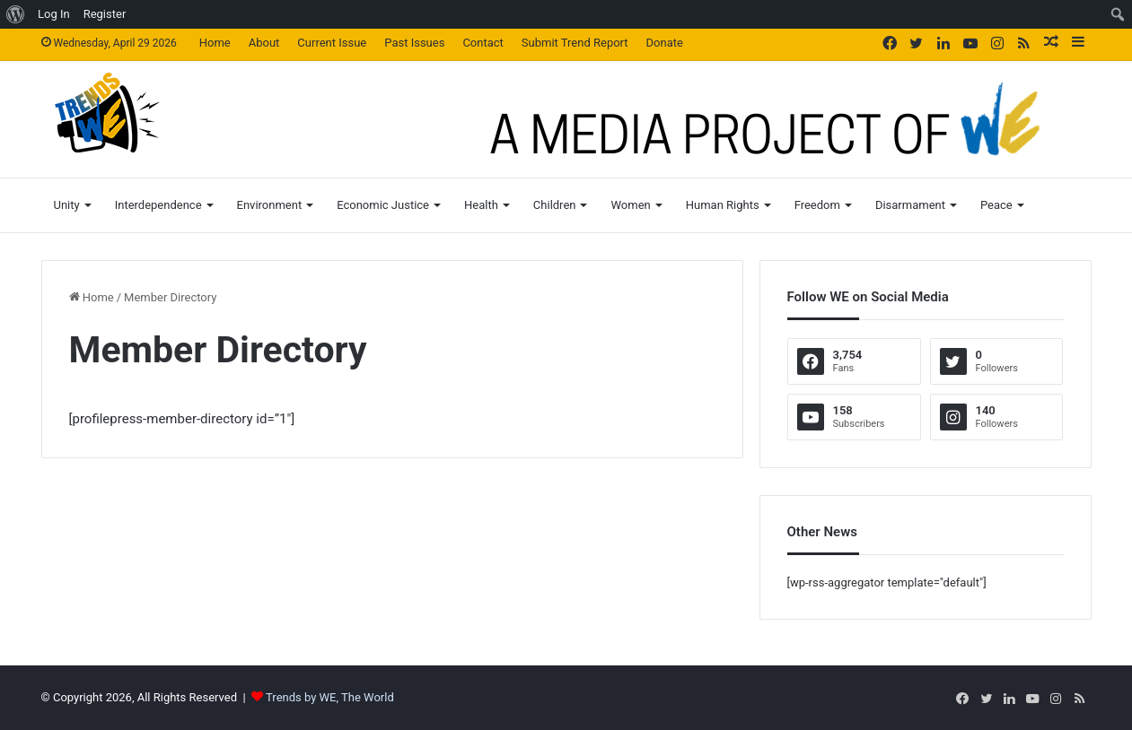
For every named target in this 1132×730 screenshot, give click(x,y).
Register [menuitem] (105, 14)
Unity (67, 205)
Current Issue (331, 42)
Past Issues (414, 42)
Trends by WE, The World (330, 697)
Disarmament (910, 205)
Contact (482, 42)
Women (630, 205)
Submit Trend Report (575, 42)
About (264, 42)
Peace (996, 205)
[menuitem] (15, 14)
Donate (664, 42)
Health (481, 205)
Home (215, 42)
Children (554, 205)
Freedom (817, 205)
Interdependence (158, 205)
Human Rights (722, 205)
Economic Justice (383, 205)
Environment (270, 205)
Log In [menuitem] (54, 14)
